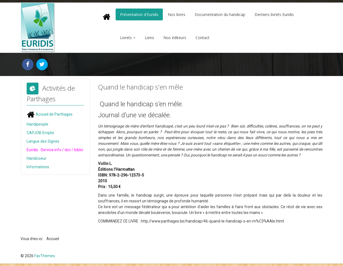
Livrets (126, 37)
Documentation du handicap (220, 14)
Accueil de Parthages (49, 114)
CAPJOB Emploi (40, 133)
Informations (38, 167)
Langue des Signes (43, 141)
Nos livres (176, 14)
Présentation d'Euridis (139, 14)
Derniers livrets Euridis (274, 14)
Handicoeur (36, 158)
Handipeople (37, 124)
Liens (149, 37)
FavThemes (44, 256)
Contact (203, 37)
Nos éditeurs (174, 37)
